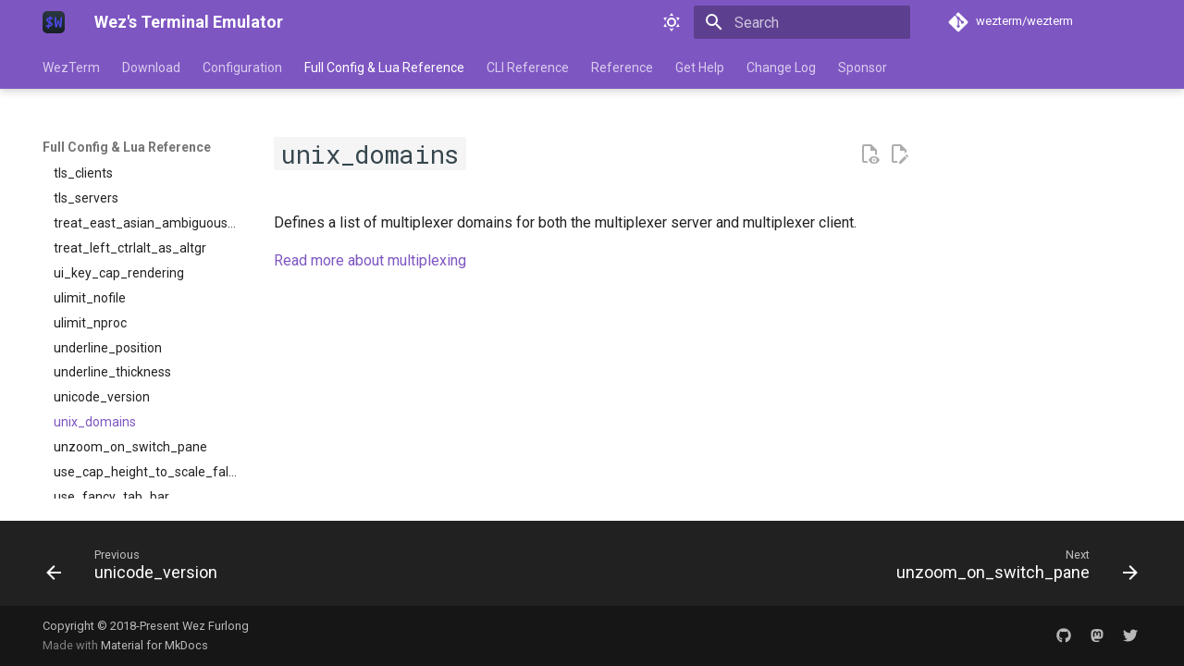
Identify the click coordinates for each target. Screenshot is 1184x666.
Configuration (242, 67)
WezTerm (71, 67)
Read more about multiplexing (370, 260)
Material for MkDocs (154, 645)
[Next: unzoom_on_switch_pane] (1012, 569)
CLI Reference (528, 67)
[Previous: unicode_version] (136, 569)
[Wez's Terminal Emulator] (53, 22)
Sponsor (862, 67)
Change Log (781, 67)
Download (151, 67)
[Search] (802, 22)
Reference (622, 67)
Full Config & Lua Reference (384, 67)
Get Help (699, 67)
